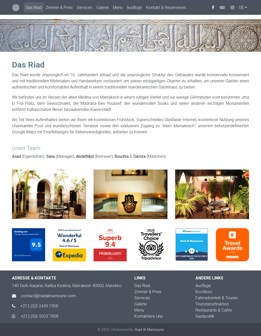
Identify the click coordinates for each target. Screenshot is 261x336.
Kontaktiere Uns (148, 316)
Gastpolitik (204, 316)
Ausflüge (134, 8)
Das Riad (34, 8)
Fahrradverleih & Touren (216, 297)
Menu (118, 8)
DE (241, 8)
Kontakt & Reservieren (166, 8)
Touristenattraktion (212, 303)
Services (84, 8)
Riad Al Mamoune (149, 329)
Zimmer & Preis (59, 8)
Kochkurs (203, 291)
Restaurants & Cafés (213, 310)
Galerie (102, 8)
